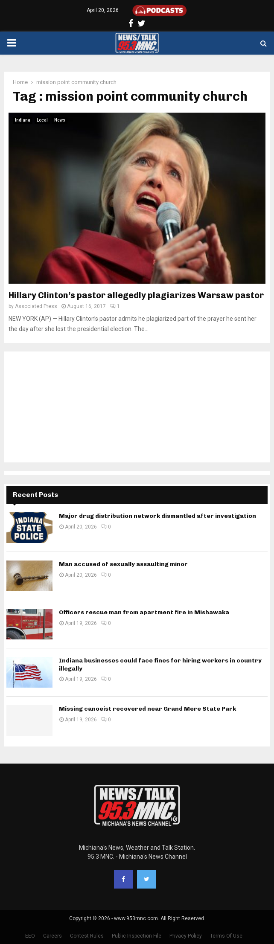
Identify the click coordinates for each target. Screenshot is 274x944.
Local (42, 120)
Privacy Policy (185, 936)
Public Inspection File (136, 936)
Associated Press (36, 306)
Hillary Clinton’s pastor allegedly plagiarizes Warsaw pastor (136, 295)
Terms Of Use (226, 936)
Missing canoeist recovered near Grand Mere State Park (147, 708)
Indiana (22, 120)
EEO (30, 936)
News (59, 120)
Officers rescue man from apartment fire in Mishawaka (144, 612)
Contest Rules (87, 936)
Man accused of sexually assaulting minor (123, 564)
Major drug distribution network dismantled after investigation (157, 516)
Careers (52, 936)
